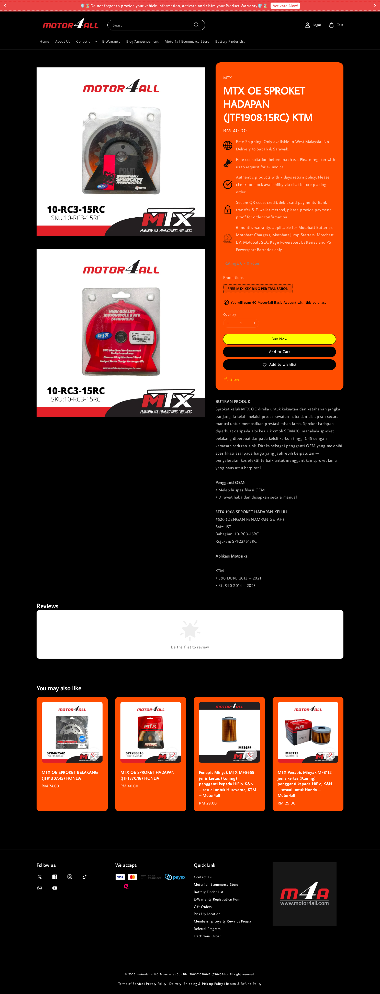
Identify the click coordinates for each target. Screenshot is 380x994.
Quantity (229, 314)
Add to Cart (279, 351)
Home (44, 41)
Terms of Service (130, 983)
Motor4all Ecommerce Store (187, 41)
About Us (62, 41)
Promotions (233, 277)
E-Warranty (111, 41)
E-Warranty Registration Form (217, 899)
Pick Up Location (207, 914)
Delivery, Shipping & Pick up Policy (196, 983)
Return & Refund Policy (244, 983)
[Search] (196, 25)
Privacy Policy (156, 983)
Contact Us (203, 877)
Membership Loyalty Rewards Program (224, 921)
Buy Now (279, 338)
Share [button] (231, 379)
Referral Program (207, 928)
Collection (84, 41)
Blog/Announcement (142, 41)
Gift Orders (203, 906)
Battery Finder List (230, 41)
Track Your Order (207, 936)
